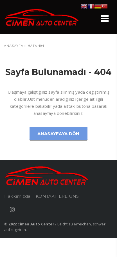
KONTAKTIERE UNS (57, 196)
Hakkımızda (17, 196)
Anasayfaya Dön (58, 133)
